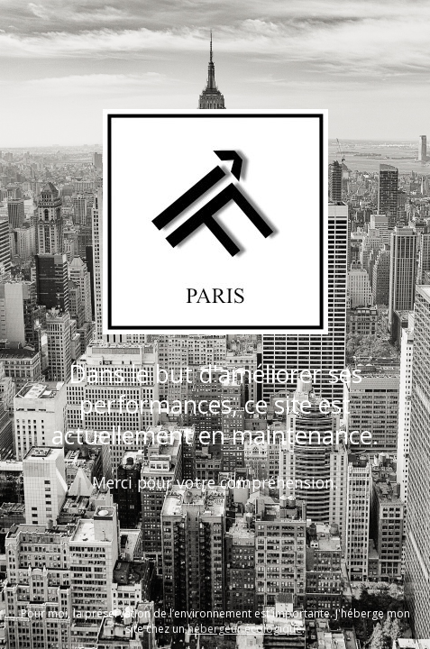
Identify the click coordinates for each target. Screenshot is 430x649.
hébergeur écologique (245, 628)
